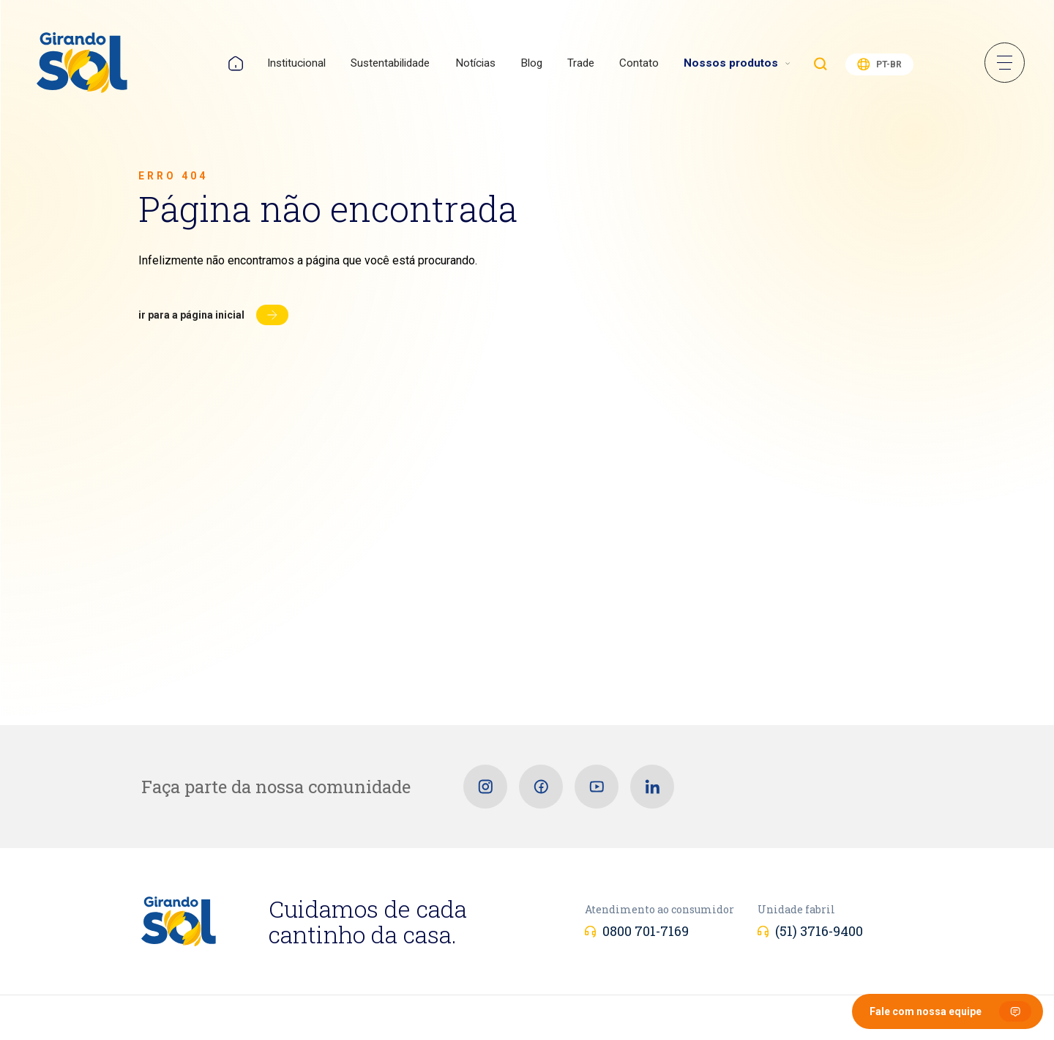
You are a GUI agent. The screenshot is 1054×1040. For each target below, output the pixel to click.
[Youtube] (596, 787)
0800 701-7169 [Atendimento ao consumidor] (645, 931)
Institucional (296, 63)
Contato (639, 63)
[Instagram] (485, 787)
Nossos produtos (731, 63)
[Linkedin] (652, 787)
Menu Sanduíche (1004, 63)
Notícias (475, 63)
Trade (580, 63)
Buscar (820, 63)
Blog (531, 63)
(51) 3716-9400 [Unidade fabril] (819, 931)
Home (236, 63)
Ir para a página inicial (191, 315)
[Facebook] (541, 787)
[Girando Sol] (82, 63)
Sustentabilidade (390, 63)
